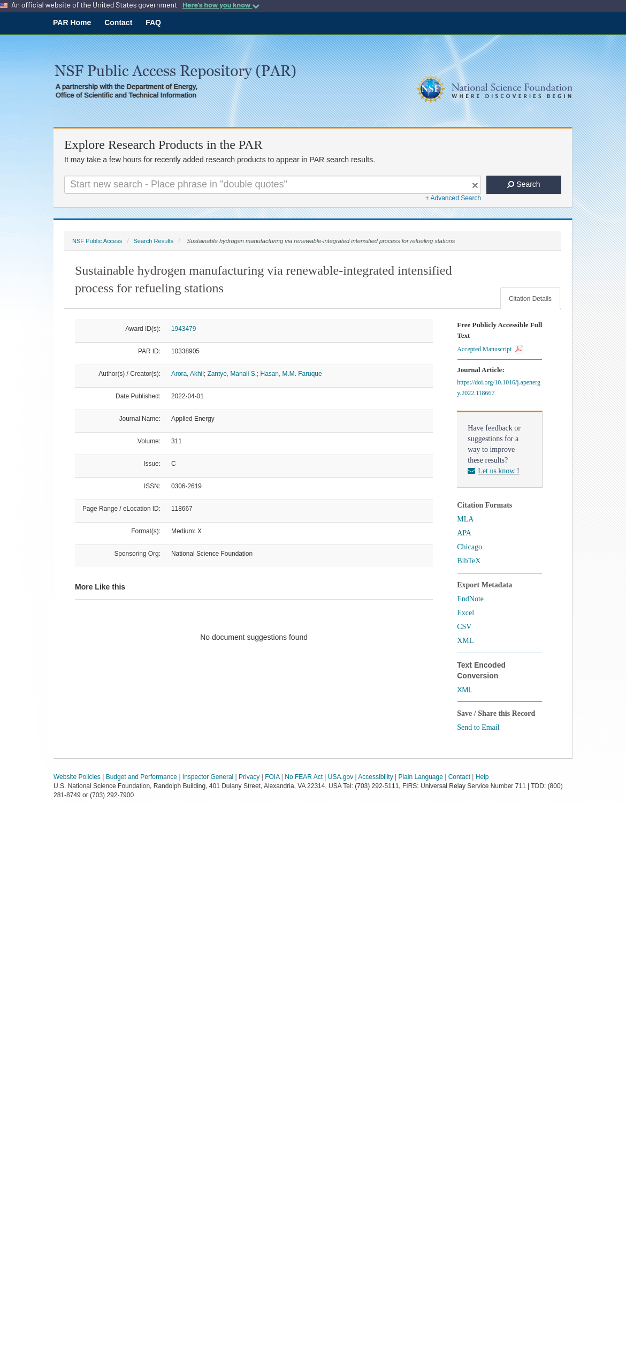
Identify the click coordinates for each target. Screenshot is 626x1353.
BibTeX (468, 561)
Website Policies (77, 777)
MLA (465, 519)
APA (464, 533)
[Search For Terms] (272, 185)
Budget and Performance (141, 777)
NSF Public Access (97, 241)
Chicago (469, 547)
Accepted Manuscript (490, 349)
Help (482, 777)
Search (523, 184)
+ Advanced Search (453, 198)
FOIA (272, 777)
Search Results (153, 241)
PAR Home (72, 22)
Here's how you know (220, 5)
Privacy (249, 777)
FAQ (153, 22)
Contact (118, 22)
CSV (464, 627)
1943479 (183, 328)
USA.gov (340, 777)
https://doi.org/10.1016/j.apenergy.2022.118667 (498, 388)
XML (465, 641)
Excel (465, 613)
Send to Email (478, 727)
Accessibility (375, 777)
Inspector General (207, 777)
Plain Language (420, 777)
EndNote (470, 599)
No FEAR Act (304, 777)
